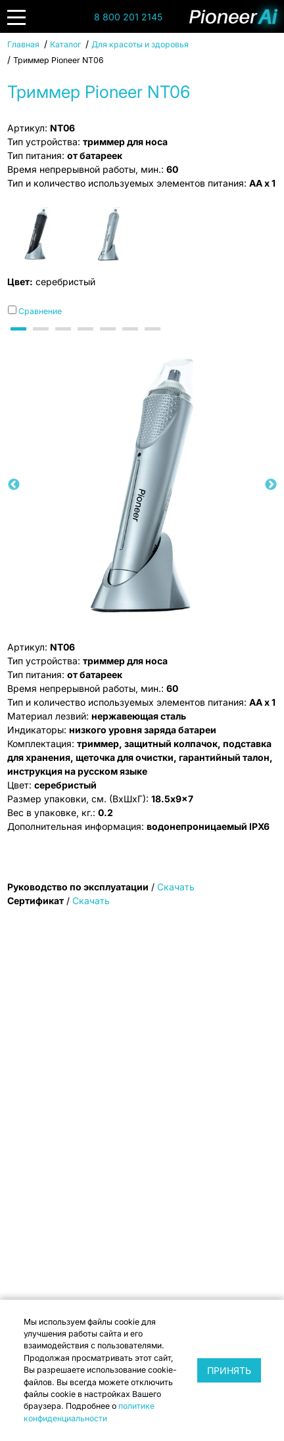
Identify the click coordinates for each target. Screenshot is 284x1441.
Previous (13, 485)
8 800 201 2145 (128, 16)
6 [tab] (132, 340)
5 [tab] (109, 340)
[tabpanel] (142, 485)
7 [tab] (154, 340)
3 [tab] (65, 340)
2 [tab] (42, 340)
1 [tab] (20, 340)
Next (270, 485)
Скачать (176, 886)
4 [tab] (87, 340)
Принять (229, 1370)
